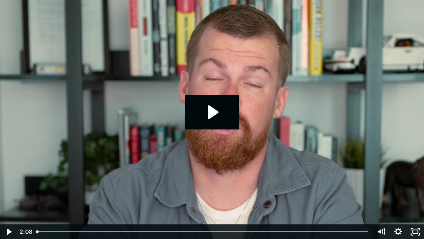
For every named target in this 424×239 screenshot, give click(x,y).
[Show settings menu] (398, 231)
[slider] (202, 231)
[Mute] (381, 231)
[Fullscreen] (415, 231)
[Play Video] (8, 231)
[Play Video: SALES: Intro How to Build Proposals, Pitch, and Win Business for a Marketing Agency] (212, 112)
